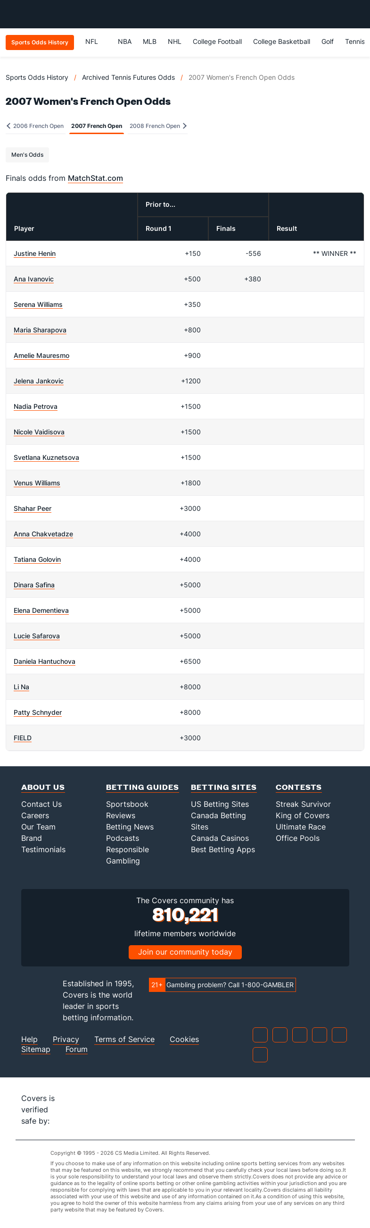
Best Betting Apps (223, 849)
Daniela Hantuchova (44, 661)
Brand (31, 838)
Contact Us (41, 804)
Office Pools (298, 838)
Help (29, 1039)
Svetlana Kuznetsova (46, 457)
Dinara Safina (34, 585)
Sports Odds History (37, 77)
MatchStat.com (95, 178)
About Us (43, 786)
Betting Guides (142, 786)
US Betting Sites (220, 804)
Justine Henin (35, 253)
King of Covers (302, 815)
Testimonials (43, 849)
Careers (35, 815)
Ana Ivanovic (34, 279)
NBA (125, 41)
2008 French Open (158, 125)
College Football (217, 41)
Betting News (130, 826)
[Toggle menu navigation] (357, 14)
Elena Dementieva (41, 610)
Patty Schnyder (38, 712)
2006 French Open (35, 125)
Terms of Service (124, 1039)
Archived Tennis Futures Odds (128, 77)
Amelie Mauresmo (41, 355)
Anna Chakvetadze (43, 534)
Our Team (38, 826)
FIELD (23, 738)
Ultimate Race (301, 826)
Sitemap (35, 1049)
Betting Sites (224, 786)
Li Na (21, 687)
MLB (149, 41)
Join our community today (185, 952)
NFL (96, 41)
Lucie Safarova (37, 636)
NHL (174, 41)
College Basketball (281, 41)
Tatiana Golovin (37, 559)
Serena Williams (38, 304)
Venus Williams (37, 483)
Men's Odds (27, 154)
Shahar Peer (32, 508)
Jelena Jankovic (39, 381)
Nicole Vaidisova (39, 432)
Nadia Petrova (36, 406)
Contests (299, 786)
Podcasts (122, 838)
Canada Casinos (220, 838)
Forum (77, 1049)
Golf (327, 41)
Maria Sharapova (40, 330)
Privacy (66, 1039)
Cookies (184, 1039)
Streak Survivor (303, 804)
